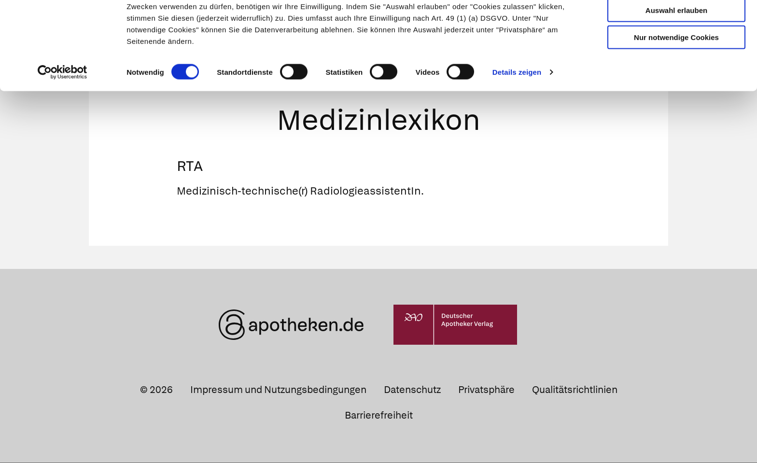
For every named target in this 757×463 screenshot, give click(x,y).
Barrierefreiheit (379, 416)
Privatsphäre (486, 390)
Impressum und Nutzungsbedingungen (278, 390)
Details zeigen (516, 113)
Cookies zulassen (676, 23)
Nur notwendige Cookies (676, 78)
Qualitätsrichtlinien (574, 390)
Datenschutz (412, 390)
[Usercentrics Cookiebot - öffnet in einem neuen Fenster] (62, 113)
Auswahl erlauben (676, 51)
